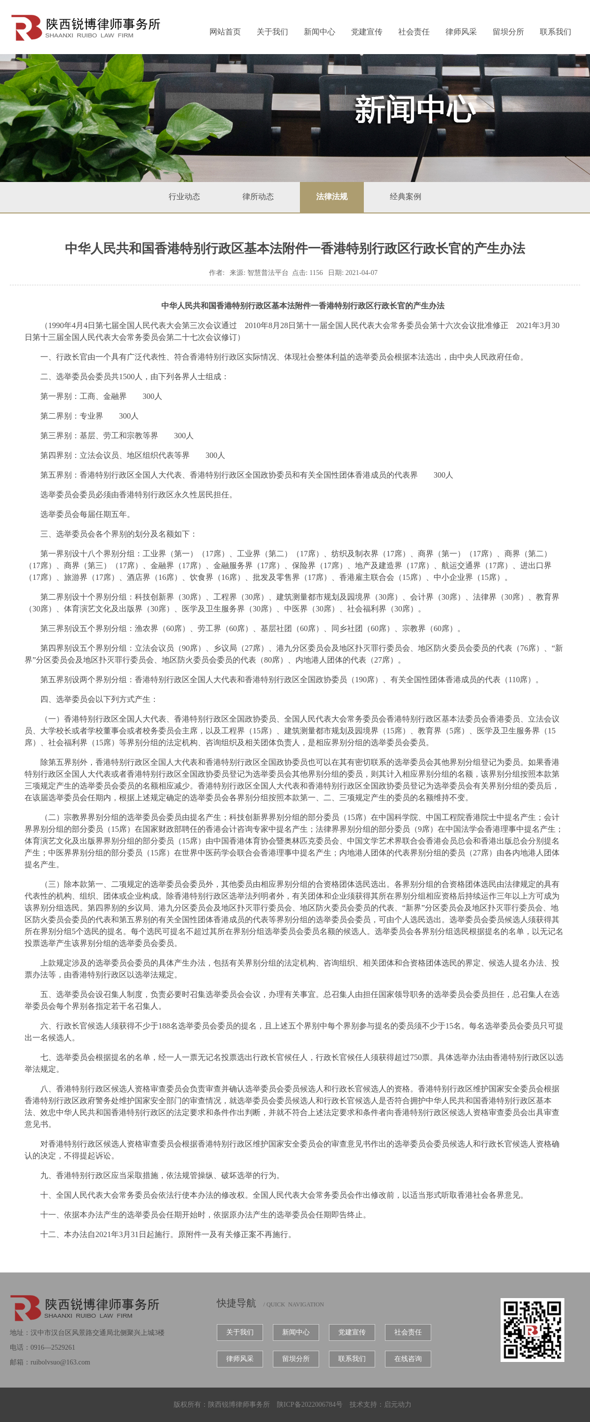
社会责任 (414, 32)
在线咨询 (408, 1358)
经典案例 (405, 196)
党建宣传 (367, 32)
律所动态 (258, 196)
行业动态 (184, 196)
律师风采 (461, 32)
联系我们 (555, 32)
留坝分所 (508, 32)
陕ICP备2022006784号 (310, 1404)
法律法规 (332, 196)
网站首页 (225, 32)
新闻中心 (319, 32)
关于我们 (272, 32)
